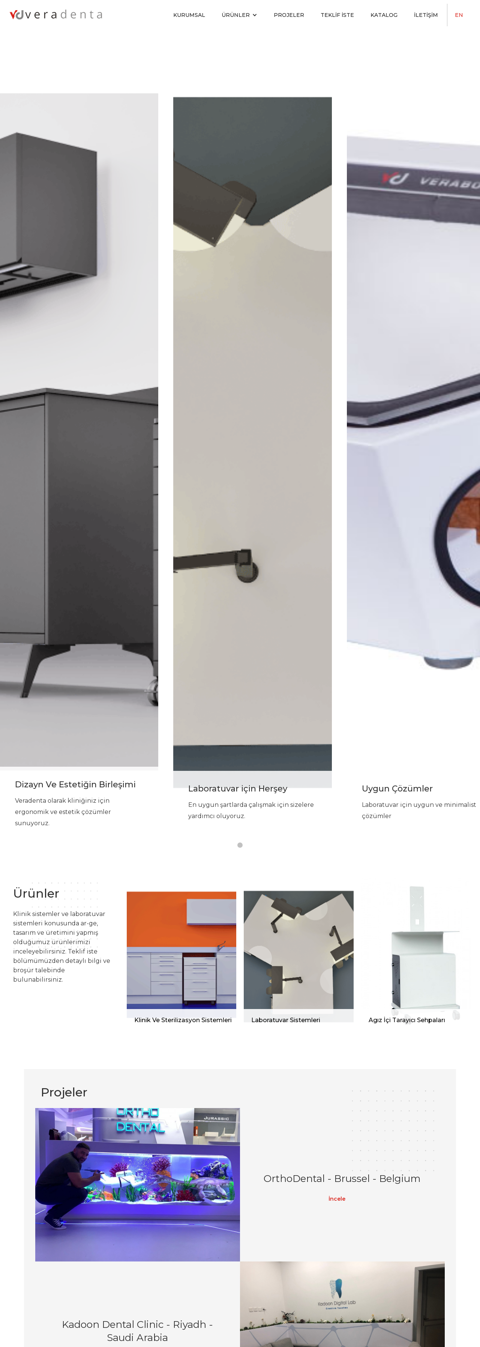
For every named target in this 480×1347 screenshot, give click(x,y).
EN (459, 15)
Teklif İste (337, 15)
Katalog (384, 15)
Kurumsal (189, 15)
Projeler (289, 15)
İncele (336, 1198)
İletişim (426, 15)
